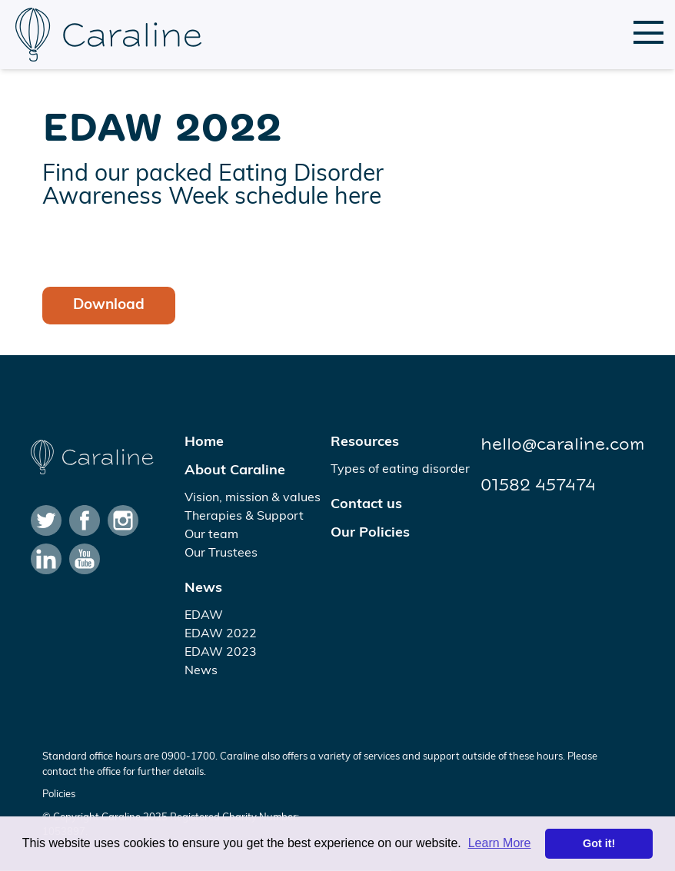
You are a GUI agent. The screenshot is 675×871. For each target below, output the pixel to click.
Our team (211, 535)
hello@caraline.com (562, 444)
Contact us (366, 504)
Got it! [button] (599, 843)
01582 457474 (538, 485)
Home (204, 442)
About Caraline (235, 471)
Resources (365, 442)
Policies (58, 795)
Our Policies (370, 533)
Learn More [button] (499, 842)
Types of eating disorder (400, 470)
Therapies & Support (244, 516)
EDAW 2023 (221, 653)
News (203, 588)
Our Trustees (221, 553)
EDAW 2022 (221, 634)
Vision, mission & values (253, 498)
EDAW (204, 616)
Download (109, 305)
